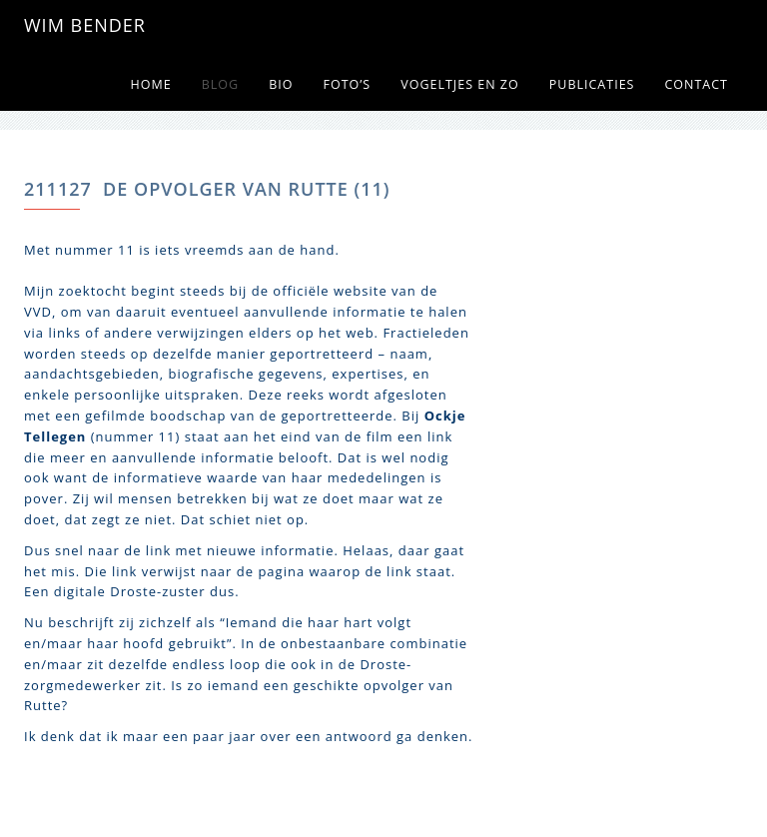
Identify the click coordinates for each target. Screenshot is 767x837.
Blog (220, 84)
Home (151, 84)
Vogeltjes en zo (459, 84)
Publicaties (592, 84)
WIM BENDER (85, 25)
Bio (281, 84)
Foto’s (347, 84)
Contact (696, 84)
